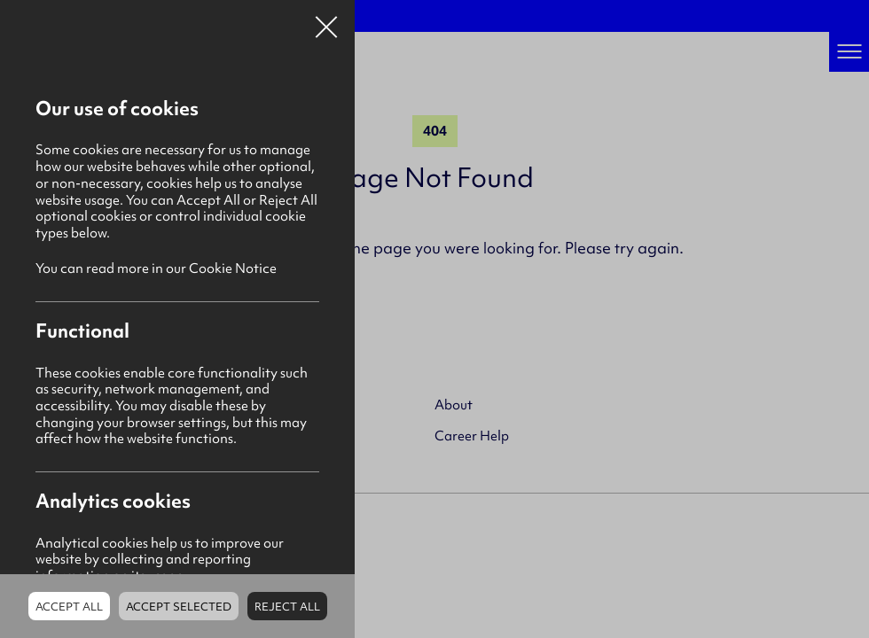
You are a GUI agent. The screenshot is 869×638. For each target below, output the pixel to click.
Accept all (69, 606)
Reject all (287, 606)
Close (326, 21)
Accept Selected (178, 606)
